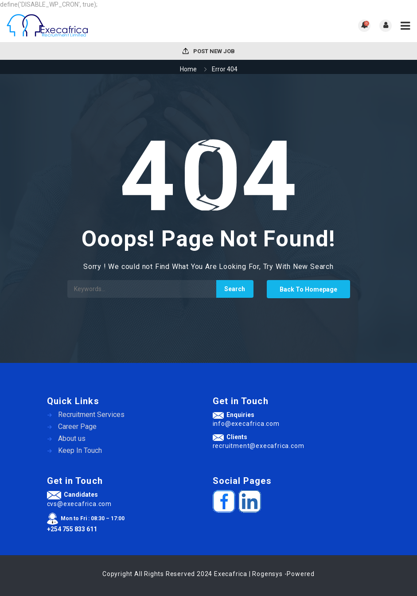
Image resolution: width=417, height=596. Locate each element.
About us (72, 438)
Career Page (77, 426)
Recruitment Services (91, 414)
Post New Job (209, 51)
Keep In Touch (80, 450)
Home (188, 69)
